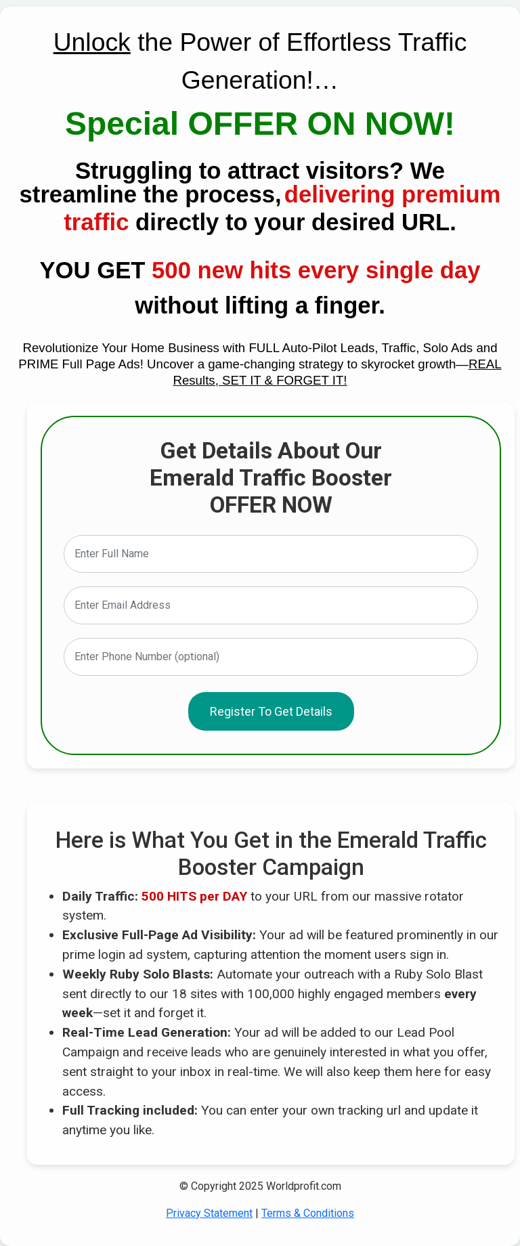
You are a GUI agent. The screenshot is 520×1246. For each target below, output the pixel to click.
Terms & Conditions (307, 1213)
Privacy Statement (209, 1213)
